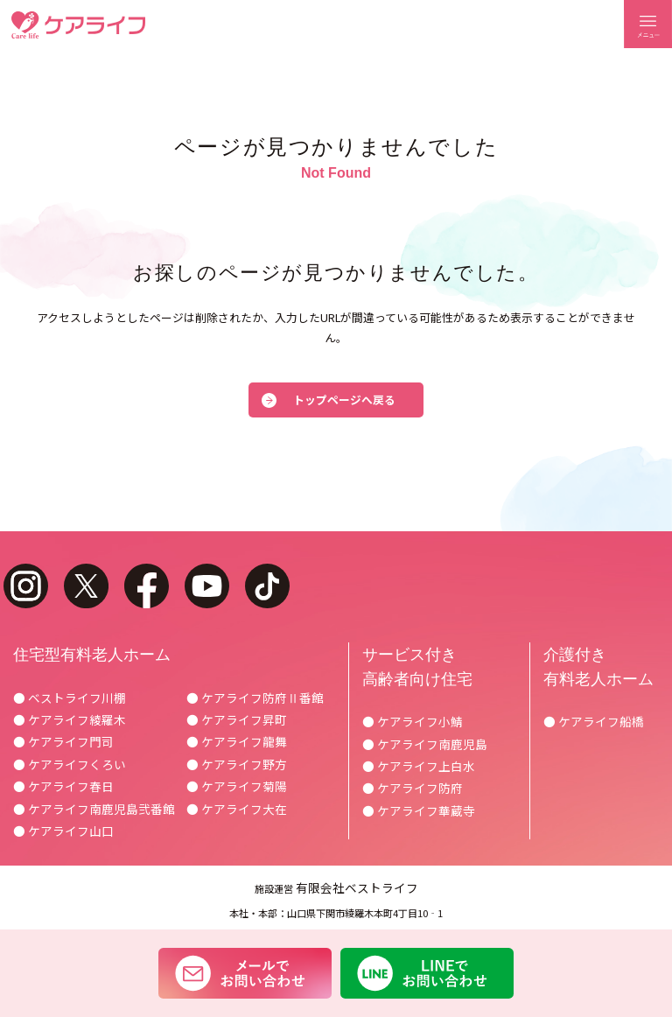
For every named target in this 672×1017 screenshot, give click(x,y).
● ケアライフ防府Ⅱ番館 (255, 697)
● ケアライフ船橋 (593, 721)
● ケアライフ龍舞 (236, 741)
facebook (146, 586)
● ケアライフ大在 (236, 808)
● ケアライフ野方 (236, 764)
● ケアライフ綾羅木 (69, 719)
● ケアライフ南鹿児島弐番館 (94, 808)
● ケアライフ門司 (63, 741)
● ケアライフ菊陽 (236, 786)
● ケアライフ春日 (63, 786)
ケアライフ (78, 25)
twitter (86, 586)
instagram (26, 586)
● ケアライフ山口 (63, 830)
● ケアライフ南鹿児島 (424, 744)
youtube (207, 586)
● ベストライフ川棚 (69, 697)
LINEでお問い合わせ (427, 973)
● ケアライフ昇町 (236, 719)
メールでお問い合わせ (244, 973)
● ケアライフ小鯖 (412, 721)
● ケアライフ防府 (412, 787)
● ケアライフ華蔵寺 (418, 810)
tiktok (267, 586)
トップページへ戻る (344, 399)
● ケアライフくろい (69, 764)
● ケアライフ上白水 (418, 766)
